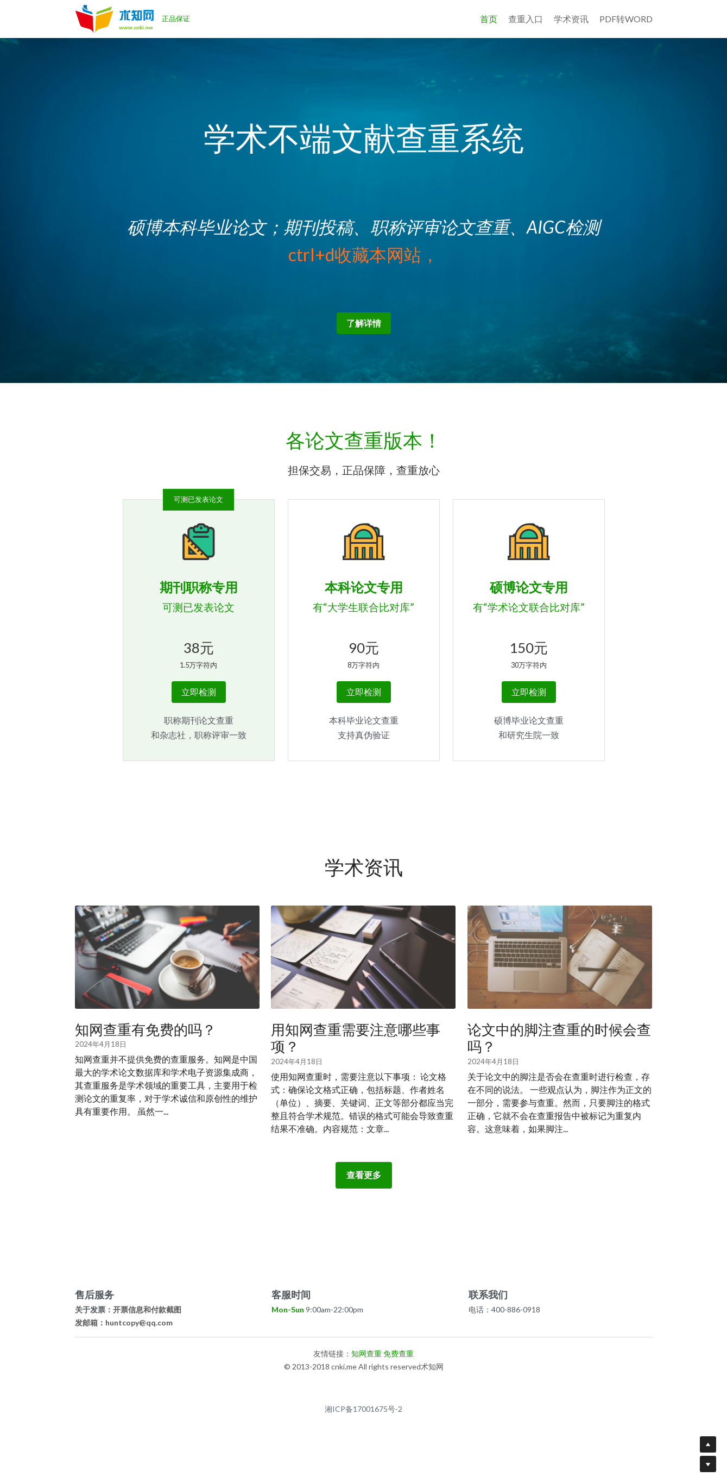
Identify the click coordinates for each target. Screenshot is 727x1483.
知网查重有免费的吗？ (145, 1029)
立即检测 (198, 692)
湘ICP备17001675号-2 (363, 1409)
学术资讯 (571, 19)
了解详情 (363, 323)
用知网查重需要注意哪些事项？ (355, 1038)
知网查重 (366, 1353)
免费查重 (398, 1353)
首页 (488, 19)
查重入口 (525, 19)
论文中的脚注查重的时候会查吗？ (559, 1038)
